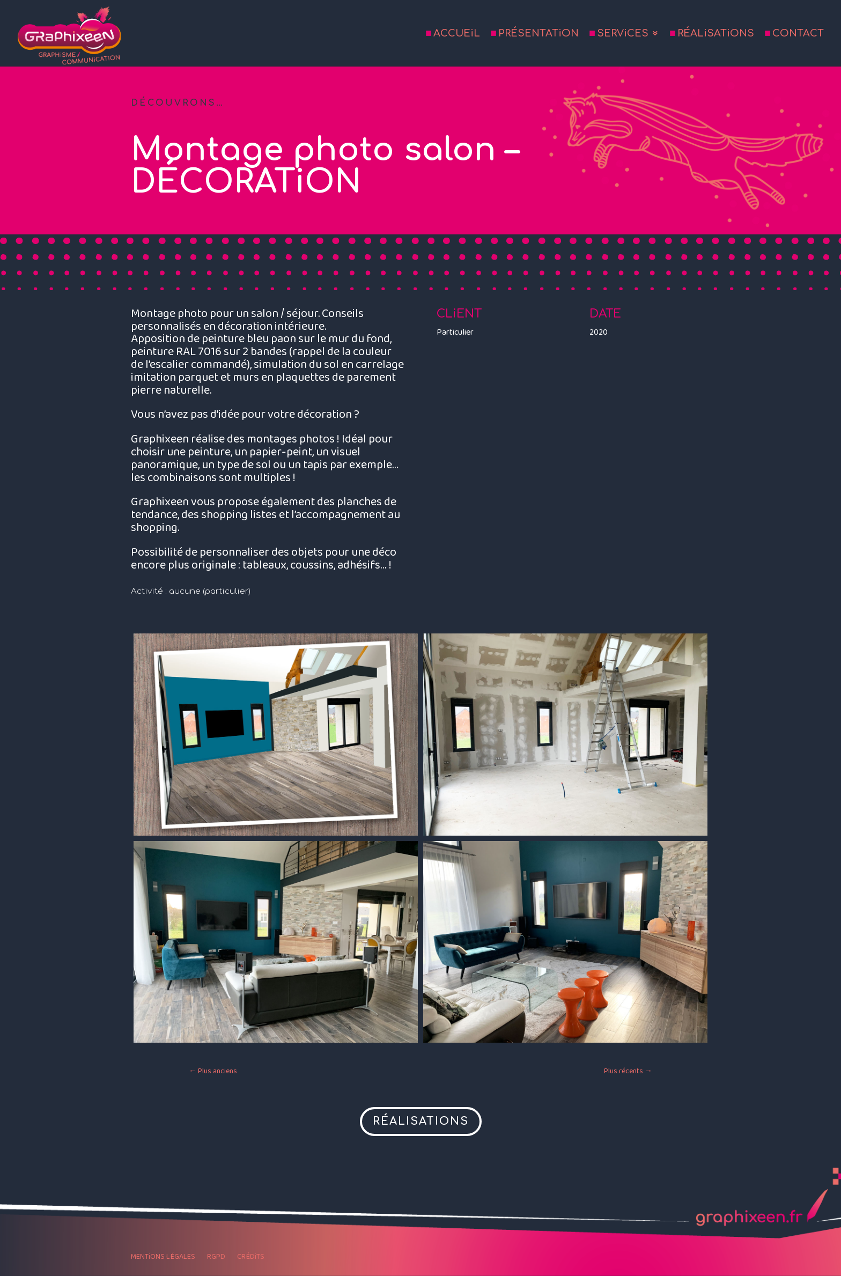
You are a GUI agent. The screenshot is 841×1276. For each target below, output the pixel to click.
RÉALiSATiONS (715, 34)
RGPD (216, 1258)
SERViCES (622, 34)
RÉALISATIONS (421, 1121)
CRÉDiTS (250, 1258)
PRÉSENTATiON (538, 34)
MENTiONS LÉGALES (163, 1258)
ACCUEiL (456, 34)
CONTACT (798, 34)
